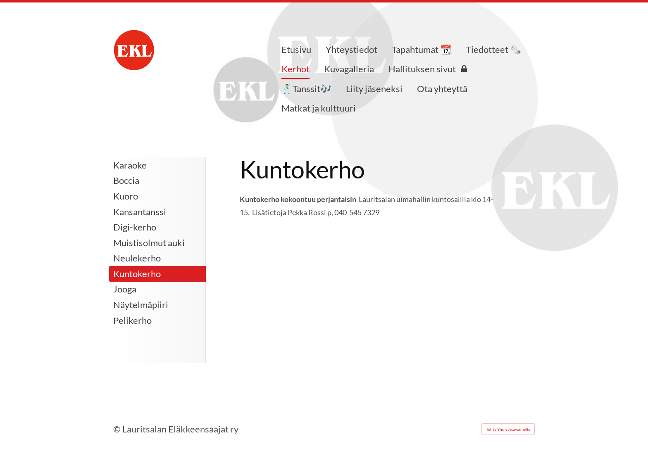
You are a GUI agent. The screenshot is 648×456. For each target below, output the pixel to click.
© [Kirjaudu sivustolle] (117, 429)
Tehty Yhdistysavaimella (508, 429)
